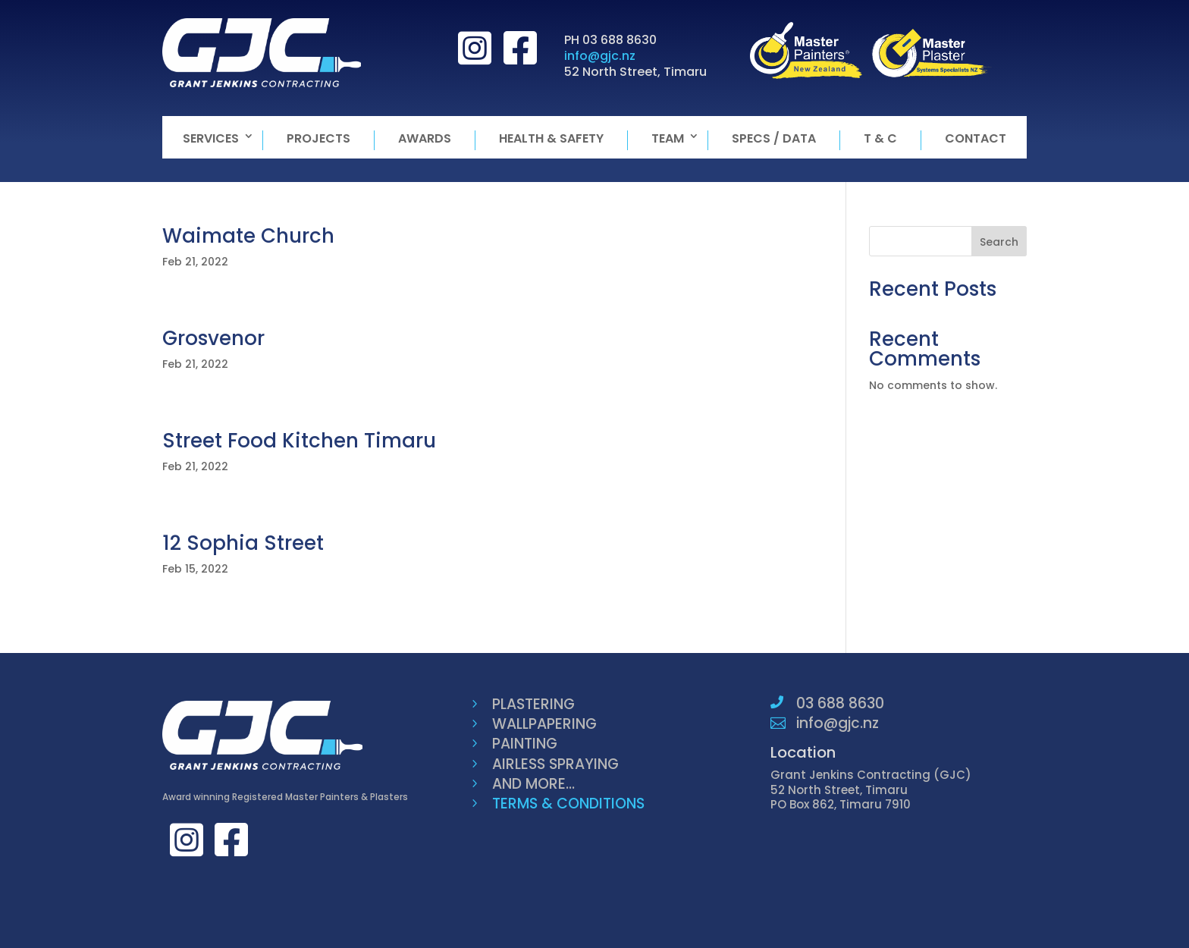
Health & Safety (551, 138)
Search (999, 242)
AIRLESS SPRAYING (555, 764)
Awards (424, 138)
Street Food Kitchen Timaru (299, 440)
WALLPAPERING (544, 724)
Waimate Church (248, 236)
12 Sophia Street (243, 543)
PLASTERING (533, 704)
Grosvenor (213, 338)
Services (211, 138)
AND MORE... (533, 784)
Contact (975, 138)
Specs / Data (774, 138)
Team (667, 138)
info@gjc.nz (599, 55)
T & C (880, 138)
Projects (318, 138)
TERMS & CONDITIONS (568, 803)
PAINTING (524, 743)
